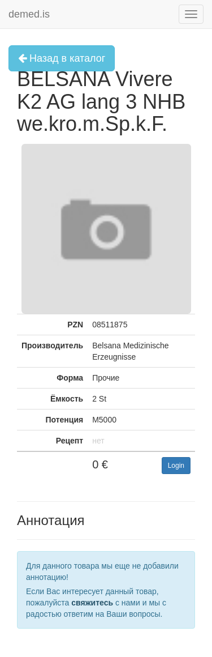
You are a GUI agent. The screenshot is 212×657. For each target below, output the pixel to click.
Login (176, 466)
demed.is (29, 14)
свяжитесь (92, 602)
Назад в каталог (61, 58)
